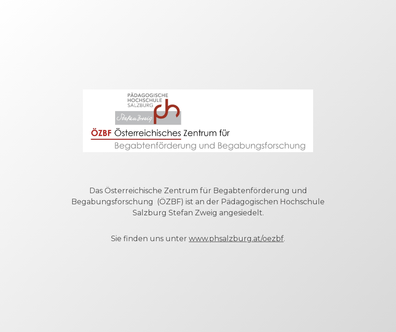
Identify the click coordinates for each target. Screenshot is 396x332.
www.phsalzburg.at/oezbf (236, 238)
